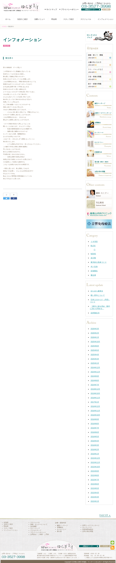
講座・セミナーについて (38, 524)
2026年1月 (95, 337)
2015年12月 (95, 458)
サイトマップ (51, 9)
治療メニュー (39, 19)
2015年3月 (95, 497)
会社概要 (33, 526)
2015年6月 (95, 484)
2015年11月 (95, 462)
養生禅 (93, 275)
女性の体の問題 (87, 531)
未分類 (93, 258)
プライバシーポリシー (70, 9)
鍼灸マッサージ (62, 525)
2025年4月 (95, 355)
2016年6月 (95, 432)
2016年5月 (95, 437)
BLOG (6, 46)
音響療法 (60, 527)
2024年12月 (95, 368)
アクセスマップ (35, 530)
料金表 (54, 19)
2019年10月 (95, 393)
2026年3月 (95, 329)
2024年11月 (95, 372)
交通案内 (107, 12)
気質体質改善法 (87, 529)
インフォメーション (105, 19)
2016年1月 (95, 454)
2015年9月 (95, 471)
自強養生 (94, 271)
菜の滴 (59, 531)
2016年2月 (95, 449)
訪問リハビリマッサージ (90, 525)
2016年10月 (95, 415)
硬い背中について (98, 295)
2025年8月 (95, 346)
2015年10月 (95, 467)
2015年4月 (95, 493)
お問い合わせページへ (93, 12)
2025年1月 (95, 363)
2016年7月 (95, 428)
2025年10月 (95, 342)
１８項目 (94, 242)
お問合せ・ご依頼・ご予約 (39, 534)
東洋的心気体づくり (99, 262)
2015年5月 (95, 488)
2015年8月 (95, 475)
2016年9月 (95, 419)
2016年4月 (95, 441)
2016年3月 (95, 445)
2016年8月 (95, 424)
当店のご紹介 (22, 19)
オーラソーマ (87, 527)
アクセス (103, 548)
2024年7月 (95, 385)
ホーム (8, 19)
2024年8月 (95, 380)
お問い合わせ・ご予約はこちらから (96, 3)
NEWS (93, 254)
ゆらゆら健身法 (97, 291)
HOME (4, 26)
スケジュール (85, 19)
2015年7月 (95, 480)
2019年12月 (95, 389)
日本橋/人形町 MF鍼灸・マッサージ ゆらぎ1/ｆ (87, 562)
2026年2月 (95, 333)
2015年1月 (95, 501)
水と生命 (94, 267)
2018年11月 (95, 398)
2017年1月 (95, 402)
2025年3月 (95, 359)
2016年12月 (95, 406)
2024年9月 (95, 376)
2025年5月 (95, 350)
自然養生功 (95, 313)
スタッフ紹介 (68, 19)
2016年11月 (95, 411)
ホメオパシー (61, 529)
